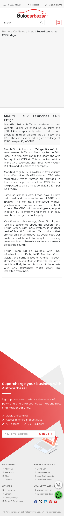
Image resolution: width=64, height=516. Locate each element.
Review (8, 479)
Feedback (33, 5)
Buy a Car (41, 469)
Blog (7, 476)
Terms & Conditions (14, 501)
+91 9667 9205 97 (12, 5)
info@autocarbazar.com (48, 494)
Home (6, 31)
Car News (19, 31)
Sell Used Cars (43, 472)
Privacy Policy (11, 497)
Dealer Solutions (44, 479)
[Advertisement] (32, 72)
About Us (9, 469)
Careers (8, 494)
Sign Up (45, 434)
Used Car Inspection (46, 476)
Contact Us (10, 490)
